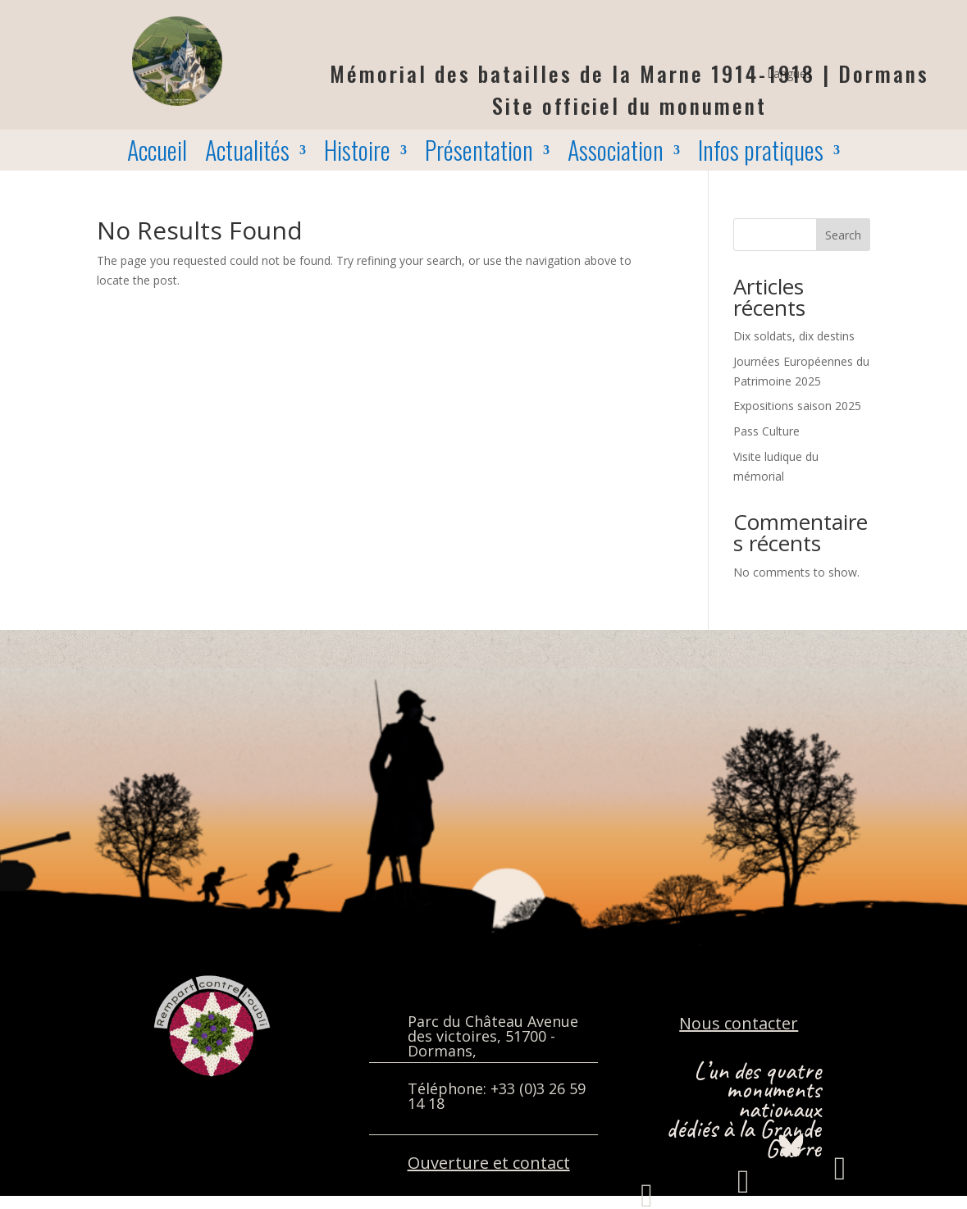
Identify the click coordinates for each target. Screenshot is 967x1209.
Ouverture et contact (489, 1163)
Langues (789, 74)
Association (616, 153)
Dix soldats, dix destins (794, 336)
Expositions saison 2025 (797, 405)
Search (843, 235)
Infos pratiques (760, 153)
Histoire (357, 153)
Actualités (247, 153)
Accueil (157, 153)
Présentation (479, 153)
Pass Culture (766, 431)
